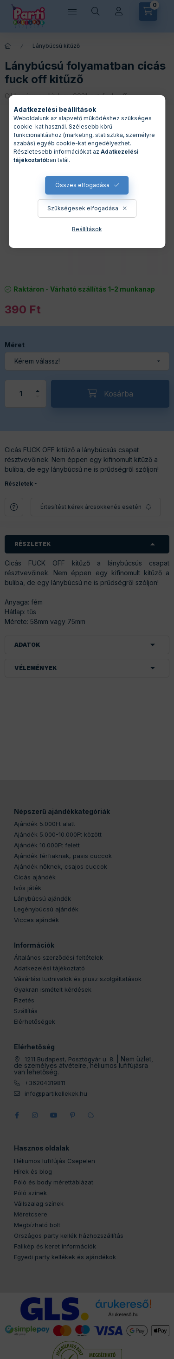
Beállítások (87, 229)
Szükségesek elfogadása (82, 208)
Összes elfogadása (82, 185)
